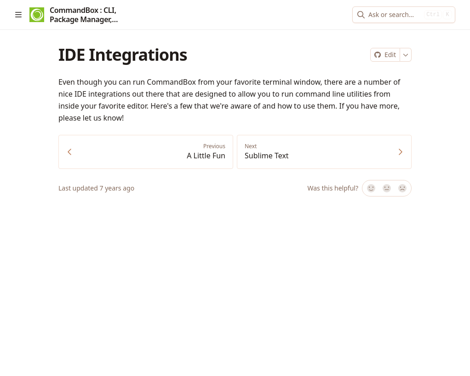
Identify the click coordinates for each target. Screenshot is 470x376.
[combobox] (394, 14)
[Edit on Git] (385, 55)
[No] (403, 188)
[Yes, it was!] (370, 188)
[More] (406, 55)
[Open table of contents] (18, 14)
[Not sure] (387, 188)
